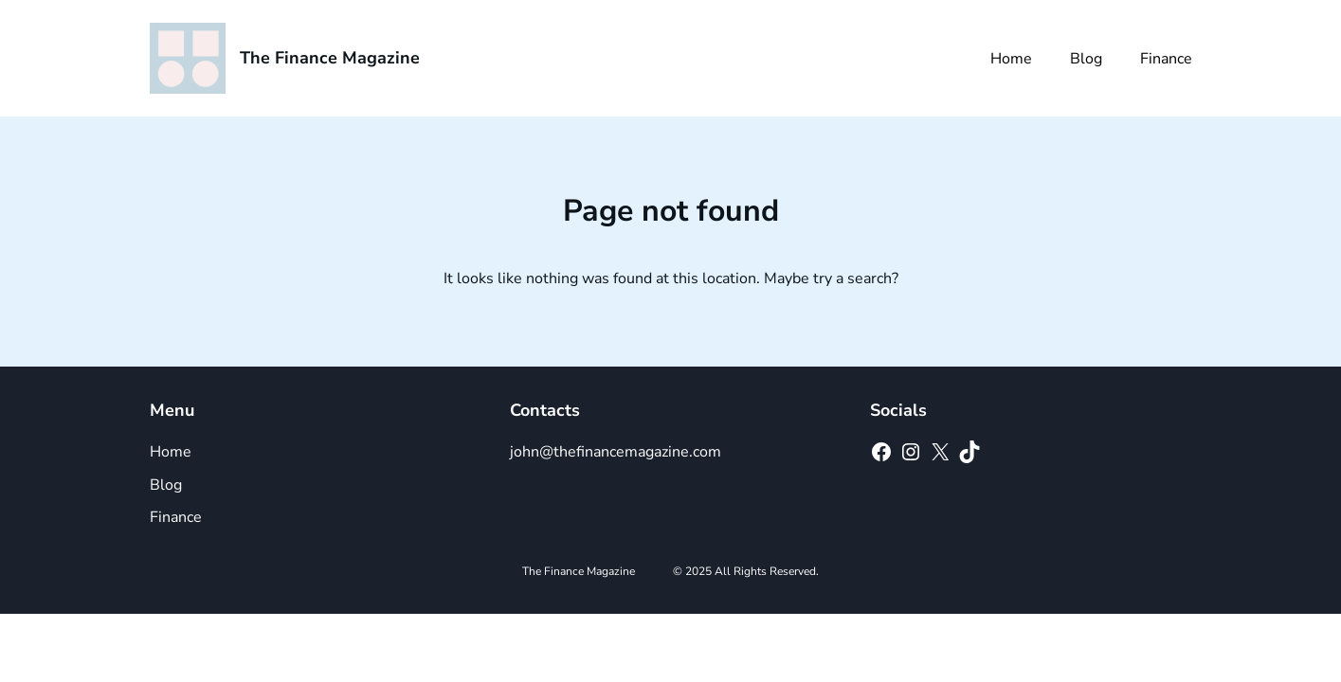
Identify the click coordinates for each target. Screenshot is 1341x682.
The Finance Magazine (330, 57)
